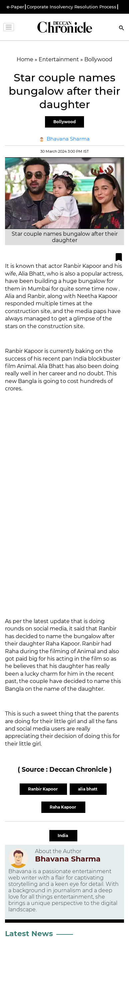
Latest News (29, 933)
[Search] (121, 28)
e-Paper (15, 6)
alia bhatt (88, 788)
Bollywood (64, 121)
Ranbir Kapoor (43, 788)
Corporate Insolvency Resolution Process (71, 6)
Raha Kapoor (63, 807)
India (63, 835)
